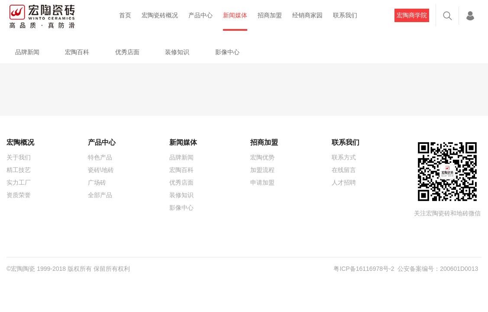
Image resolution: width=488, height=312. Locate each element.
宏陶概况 (20, 142)
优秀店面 (127, 52)
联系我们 (345, 15)
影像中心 (227, 52)
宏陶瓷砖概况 (160, 15)
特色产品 (100, 157)
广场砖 (97, 182)
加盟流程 (262, 169)
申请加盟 (262, 182)
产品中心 (200, 15)
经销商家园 (307, 15)
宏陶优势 (262, 157)
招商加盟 (270, 15)
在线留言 (344, 169)
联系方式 (344, 157)
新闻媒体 (235, 15)
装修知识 (177, 52)
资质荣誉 (18, 195)
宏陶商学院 (412, 15)
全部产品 (100, 195)
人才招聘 (344, 182)
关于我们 (18, 157)
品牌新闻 (27, 52)
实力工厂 (18, 182)
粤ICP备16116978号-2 (363, 268)
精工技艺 (18, 169)
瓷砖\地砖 (101, 169)
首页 (125, 15)
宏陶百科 (77, 52)
